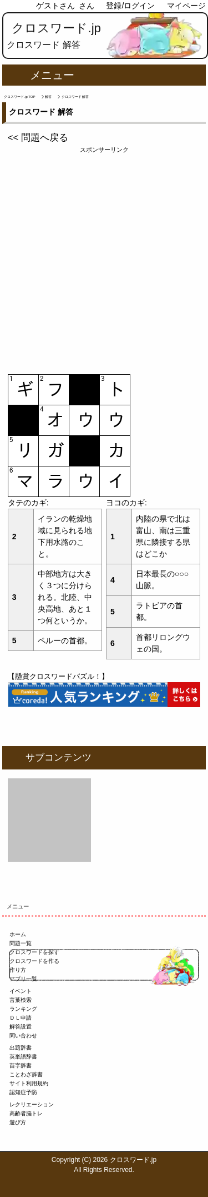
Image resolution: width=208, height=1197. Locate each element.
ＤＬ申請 (20, 1018)
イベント (20, 991)
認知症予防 (23, 1092)
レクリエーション (31, 1104)
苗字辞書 (20, 1065)
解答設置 (20, 1027)
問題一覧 (20, 943)
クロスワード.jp (56, 28)
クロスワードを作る (34, 961)
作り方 (17, 970)
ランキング (23, 1009)
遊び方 (17, 1122)
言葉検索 (20, 1000)
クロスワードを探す (34, 952)
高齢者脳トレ (26, 1113)
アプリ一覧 (23, 979)
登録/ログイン (130, 5)
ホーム (17, 934)
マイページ (186, 5)
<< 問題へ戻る (38, 137)
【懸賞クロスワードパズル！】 (58, 676)
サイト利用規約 (28, 1083)
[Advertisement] (104, 259)
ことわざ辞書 (26, 1074)
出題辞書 (20, 1048)
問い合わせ (23, 1035)
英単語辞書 (23, 1057)
